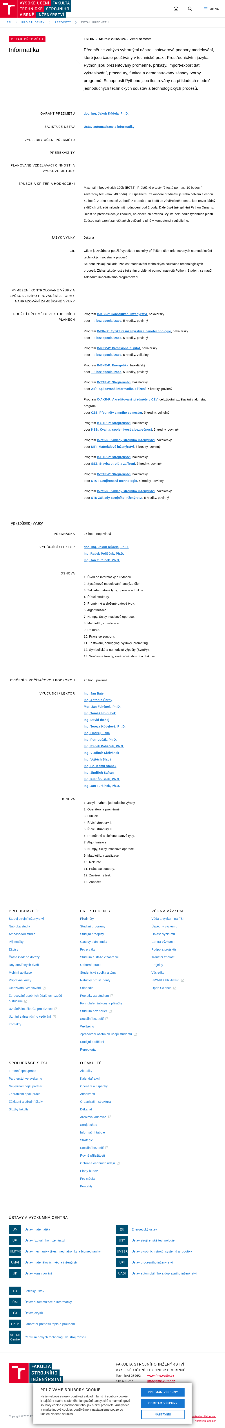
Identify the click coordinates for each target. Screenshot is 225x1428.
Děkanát (86, 1109)
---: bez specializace (106, 320)
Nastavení (163, 1414)
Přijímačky (16, 941)
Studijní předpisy (92, 934)
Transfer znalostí (163, 957)
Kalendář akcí (90, 1078)
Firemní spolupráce (22, 1071)
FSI (9, 22)
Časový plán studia (93, 941)
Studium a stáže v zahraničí (100, 957)
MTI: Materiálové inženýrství (112, 446)
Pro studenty (33, 22)
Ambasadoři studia (22, 934)
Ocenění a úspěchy (94, 1086)
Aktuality (86, 1071)
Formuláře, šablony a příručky (101, 1003)
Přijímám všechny (163, 1392)
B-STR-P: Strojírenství (114, 382)
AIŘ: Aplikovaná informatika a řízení (118, 389)
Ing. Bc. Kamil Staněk (100, 766)
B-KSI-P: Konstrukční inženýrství (122, 314)
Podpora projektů (163, 949)
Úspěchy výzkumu (164, 926)
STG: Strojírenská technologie (114, 481)
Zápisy (13, 949)
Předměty (63, 22)
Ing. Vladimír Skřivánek (101, 753)
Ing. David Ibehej (96, 720)
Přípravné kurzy (20, 980)
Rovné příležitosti (92, 1155)
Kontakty (15, 1024)
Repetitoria (88, 1049)
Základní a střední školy (26, 1101)
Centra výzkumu (162, 941)
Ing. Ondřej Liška (97, 733)
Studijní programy (92, 926)
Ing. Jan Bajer (94, 693)
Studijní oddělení (92, 1042)
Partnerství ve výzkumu (25, 1078)
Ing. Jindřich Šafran (99, 772)
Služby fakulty (19, 1109)
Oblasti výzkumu (163, 934)
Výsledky (157, 972)
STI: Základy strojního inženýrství (116, 497)
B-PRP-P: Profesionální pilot (118, 348)
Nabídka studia (19, 926)
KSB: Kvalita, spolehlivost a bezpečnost (121, 429)
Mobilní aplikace (20, 972)
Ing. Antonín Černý (98, 700)
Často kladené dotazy (24, 957)
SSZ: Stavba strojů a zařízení (113, 463)
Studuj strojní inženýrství (26, 918)
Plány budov (89, 1171)
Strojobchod (88, 1124)
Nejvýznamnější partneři (26, 1086)
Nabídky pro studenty (95, 980)
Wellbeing (87, 1026)
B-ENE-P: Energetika (112, 365)
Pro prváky (88, 949)
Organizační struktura (95, 1101)
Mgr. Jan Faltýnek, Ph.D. (102, 706)
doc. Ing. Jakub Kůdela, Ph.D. (106, 113)
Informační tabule (92, 1132)
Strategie (86, 1140)
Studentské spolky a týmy (98, 972)
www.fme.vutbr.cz (160, 1375)
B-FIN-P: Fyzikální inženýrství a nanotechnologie (134, 331)
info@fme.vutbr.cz (161, 1381)
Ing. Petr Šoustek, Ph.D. (102, 779)
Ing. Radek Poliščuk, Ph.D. (104, 553)
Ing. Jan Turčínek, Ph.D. (102, 560)
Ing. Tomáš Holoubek (100, 713)
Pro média (87, 1178)
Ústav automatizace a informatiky (109, 126)
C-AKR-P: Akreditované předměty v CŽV (127, 399)
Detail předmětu (95, 22)
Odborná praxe (91, 965)
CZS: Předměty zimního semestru (116, 412)
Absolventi (87, 1094)
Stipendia (87, 988)
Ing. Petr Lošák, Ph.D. (100, 739)
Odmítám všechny (163, 1403)
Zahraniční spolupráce (24, 1094)
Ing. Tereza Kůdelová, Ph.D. (104, 726)
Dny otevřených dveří (24, 965)
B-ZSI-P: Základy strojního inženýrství (126, 440)
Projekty (157, 965)
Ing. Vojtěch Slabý (97, 759)
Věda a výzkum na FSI (167, 918)
